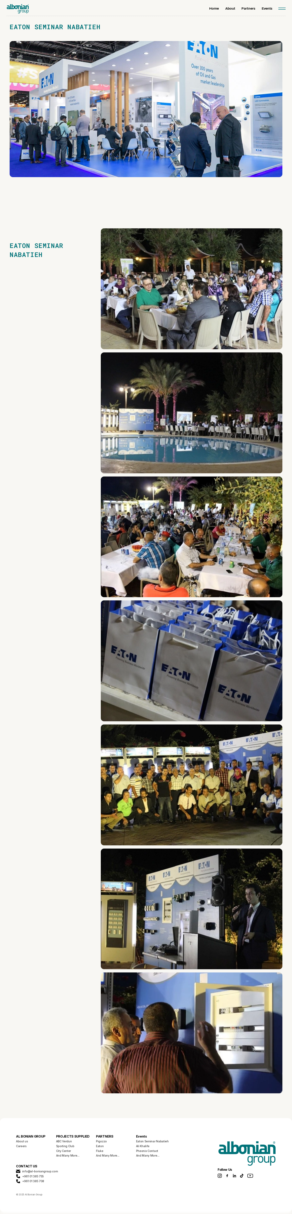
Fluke (99, 1151)
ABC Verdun (64, 1141)
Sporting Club (65, 1146)
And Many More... (68, 1155)
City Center (63, 1151)
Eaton (100, 1146)
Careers (21, 1146)
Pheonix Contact (147, 1151)
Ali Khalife (143, 1146)
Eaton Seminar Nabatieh (152, 1141)
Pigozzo (101, 1141)
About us (22, 1141)
